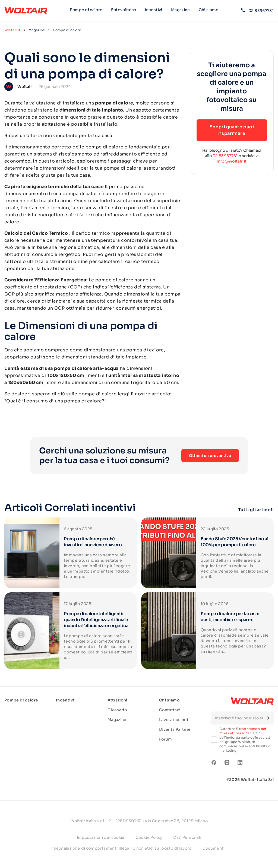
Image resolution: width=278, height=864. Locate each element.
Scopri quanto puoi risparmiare (232, 130)
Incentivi (153, 9)
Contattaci (170, 709)
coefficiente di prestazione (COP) (43, 287)
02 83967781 (257, 10)
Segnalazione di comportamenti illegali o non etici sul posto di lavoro (122, 848)
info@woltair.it (232, 161)
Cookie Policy (149, 837)
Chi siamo (209, 10)
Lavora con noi (173, 719)
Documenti (214, 848)
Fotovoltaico (123, 9)
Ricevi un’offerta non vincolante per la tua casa (58, 135)
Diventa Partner (175, 729)
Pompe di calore (86, 9)
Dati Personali (187, 837)
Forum (165, 739)
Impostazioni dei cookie (101, 837)
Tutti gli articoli (256, 510)
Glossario (117, 709)
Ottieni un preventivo (210, 455)
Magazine (180, 9)
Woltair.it (12, 30)
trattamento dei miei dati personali (242, 731)
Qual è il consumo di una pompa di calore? (55, 401)
